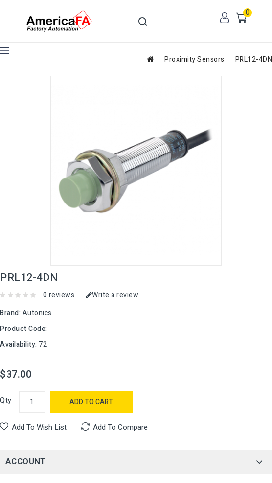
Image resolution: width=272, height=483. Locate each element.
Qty (6, 400)
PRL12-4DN (253, 59)
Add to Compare (120, 427)
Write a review (112, 295)
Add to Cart (91, 402)
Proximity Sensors (194, 59)
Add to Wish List (39, 427)
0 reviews (59, 295)
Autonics (37, 313)
